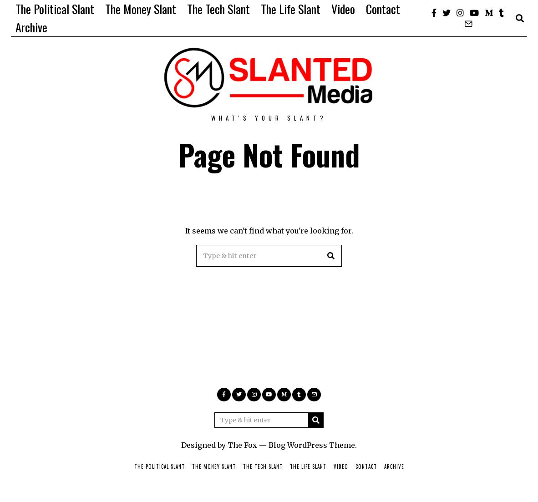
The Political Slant (54, 9)
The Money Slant (140, 9)
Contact (383, 9)
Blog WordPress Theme (312, 445)
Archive (31, 27)
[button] (331, 256)
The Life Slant (290, 9)
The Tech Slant (218, 9)
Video (343, 9)
